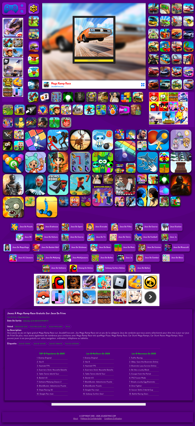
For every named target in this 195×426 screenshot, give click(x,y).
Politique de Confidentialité (91, 418)
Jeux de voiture (40, 344)
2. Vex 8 (40, 362)
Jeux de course (24, 344)
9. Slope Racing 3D (45, 390)
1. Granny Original (44, 358)
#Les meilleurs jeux (38, 327)
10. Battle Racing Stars (138, 394)
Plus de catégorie (72, 344)
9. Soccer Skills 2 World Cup (141, 390)
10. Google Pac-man (45, 394)
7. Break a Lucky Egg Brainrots (142, 382)
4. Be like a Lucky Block (139, 370)
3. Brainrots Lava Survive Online (143, 366)
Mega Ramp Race (24, 317)
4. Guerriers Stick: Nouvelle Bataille (52, 370)
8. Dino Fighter (135, 386)
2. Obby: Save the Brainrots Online (143, 362)
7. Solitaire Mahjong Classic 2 (49, 382)
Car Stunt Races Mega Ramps (164, 335)
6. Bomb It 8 (42, 378)
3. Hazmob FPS (43, 366)
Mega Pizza (105, 335)
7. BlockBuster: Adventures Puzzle (97, 382)
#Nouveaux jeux (21, 327)
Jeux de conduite (55, 344)
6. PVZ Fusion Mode (137, 378)
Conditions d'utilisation (113, 418)
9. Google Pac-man (91, 390)
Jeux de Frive (8, 4)
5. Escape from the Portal (140, 374)
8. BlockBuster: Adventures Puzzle (51, 386)
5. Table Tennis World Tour (48, 374)
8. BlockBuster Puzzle (92, 386)
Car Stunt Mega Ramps (138, 335)
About (75, 418)
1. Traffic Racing (136, 358)
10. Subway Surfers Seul (93, 394)
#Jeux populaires (56, 327)
